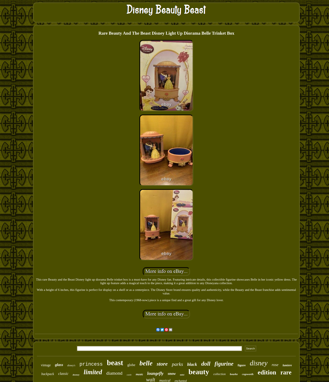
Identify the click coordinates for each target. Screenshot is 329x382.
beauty (198, 372)
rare (285, 372)
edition (267, 372)
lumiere (287, 365)
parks (177, 364)
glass (59, 364)
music (139, 374)
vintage (46, 365)
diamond (114, 373)
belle (146, 363)
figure (242, 365)
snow (172, 373)
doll (205, 363)
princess (91, 364)
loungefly (155, 373)
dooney (76, 374)
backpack (47, 374)
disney (259, 363)
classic (63, 373)
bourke (234, 374)
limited (93, 372)
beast (115, 363)
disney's (71, 365)
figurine (224, 364)
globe (131, 365)
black (192, 364)
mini (182, 374)
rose (275, 364)
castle (129, 375)
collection (219, 374)
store (162, 364)
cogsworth (247, 374)
